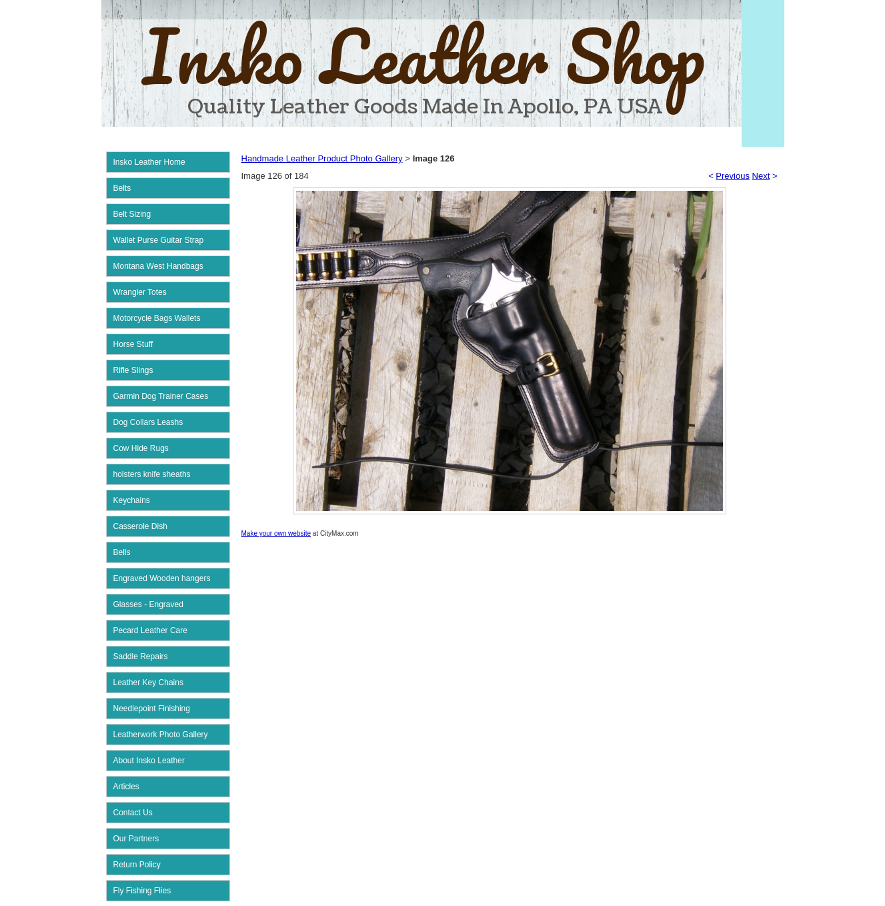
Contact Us (133, 812)
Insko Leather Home (149, 162)
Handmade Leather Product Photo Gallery (322, 158)
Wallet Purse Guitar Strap (158, 240)
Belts (122, 188)
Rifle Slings (133, 370)
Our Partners (136, 838)
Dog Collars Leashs (148, 422)
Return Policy (137, 864)
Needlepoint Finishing (151, 708)
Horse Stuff (133, 344)
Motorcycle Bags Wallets (157, 318)
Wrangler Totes (140, 292)
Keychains (131, 500)
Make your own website (276, 533)
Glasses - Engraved (148, 604)
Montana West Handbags (158, 266)
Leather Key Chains (148, 682)
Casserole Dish (140, 526)
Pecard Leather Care (150, 630)
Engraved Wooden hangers (162, 578)
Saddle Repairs (140, 656)
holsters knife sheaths (152, 474)
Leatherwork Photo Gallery (160, 734)
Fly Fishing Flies (142, 890)
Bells (122, 552)
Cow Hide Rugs (141, 448)
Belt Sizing (132, 214)
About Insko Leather (149, 760)
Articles (126, 786)
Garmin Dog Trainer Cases (161, 396)
